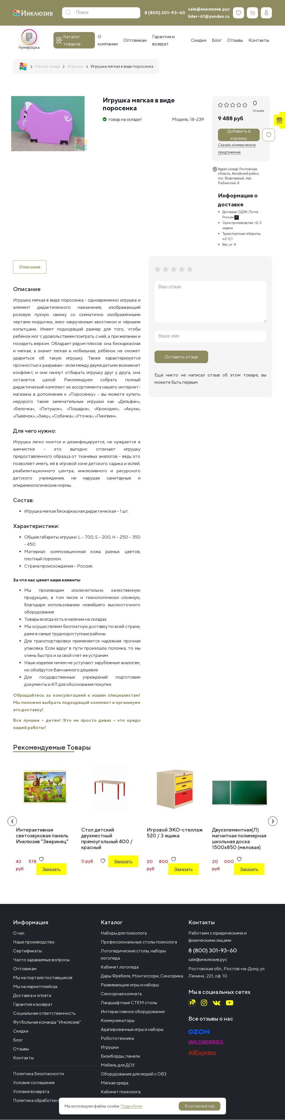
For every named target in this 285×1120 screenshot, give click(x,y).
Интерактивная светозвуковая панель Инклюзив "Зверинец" (42, 835)
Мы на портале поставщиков (42, 977)
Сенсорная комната (121, 994)
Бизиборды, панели (120, 1056)
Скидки (20, 1031)
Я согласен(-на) (200, 1106)
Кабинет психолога (121, 1092)
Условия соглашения (34, 1082)
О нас (18, 933)
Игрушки (110, 1047)
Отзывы (21, 1049)
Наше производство (34, 942)
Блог (18, 1040)
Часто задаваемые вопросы (41, 960)
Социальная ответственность (44, 1013)
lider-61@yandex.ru (208, 16)
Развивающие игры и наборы (130, 985)
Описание (30, 267)
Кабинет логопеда (120, 967)
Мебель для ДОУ (118, 1065)
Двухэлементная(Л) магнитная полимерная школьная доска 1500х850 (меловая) (239, 838)
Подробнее (131, 1106)
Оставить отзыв (181, 357)
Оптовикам (24, 969)
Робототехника (117, 1038)
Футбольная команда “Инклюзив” (47, 1022)
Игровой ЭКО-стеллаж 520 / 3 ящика (175, 832)
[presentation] (12, 821)
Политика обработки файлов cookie (50, 1100)
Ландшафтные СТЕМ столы (129, 1003)
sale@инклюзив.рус (209, 9)
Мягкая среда (114, 1083)
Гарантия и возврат (33, 1004)
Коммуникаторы (117, 1020)
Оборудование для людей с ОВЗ (133, 1074)
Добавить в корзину (238, 135)
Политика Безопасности (38, 1074)
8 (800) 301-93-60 (164, 12)
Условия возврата (31, 1091)
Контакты (23, 1058)
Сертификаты (27, 951)
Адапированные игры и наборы (132, 1029)
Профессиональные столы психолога (139, 942)
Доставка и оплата (32, 995)
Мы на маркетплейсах (35, 986)
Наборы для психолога (124, 933)
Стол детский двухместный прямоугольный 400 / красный (106, 838)
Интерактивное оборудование (133, 1011)
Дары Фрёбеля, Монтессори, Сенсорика (142, 976)
